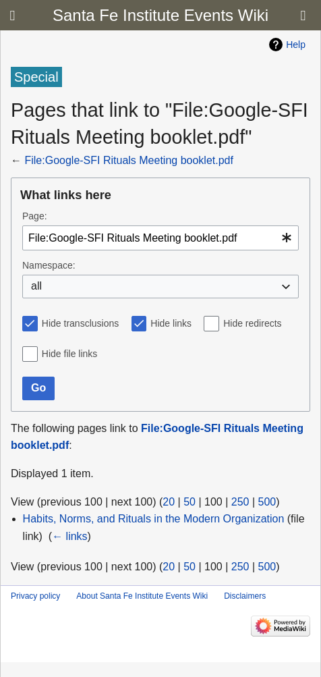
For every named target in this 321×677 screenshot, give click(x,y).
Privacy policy (35, 596)
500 (267, 502)
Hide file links (69, 353)
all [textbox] (36, 286)
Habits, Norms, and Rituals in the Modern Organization (154, 518)
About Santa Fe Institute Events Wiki (142, 596)
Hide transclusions (80, 323)
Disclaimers (245, 596)
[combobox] (160, 237)
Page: (34, 216)
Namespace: (49, 265)
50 (189, 502)
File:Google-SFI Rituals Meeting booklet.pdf (128, 160)
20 (169, 502)
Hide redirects (252, 323)
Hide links (171, 323)
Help (295, 44)
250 (240, 502)
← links (69, 536)
